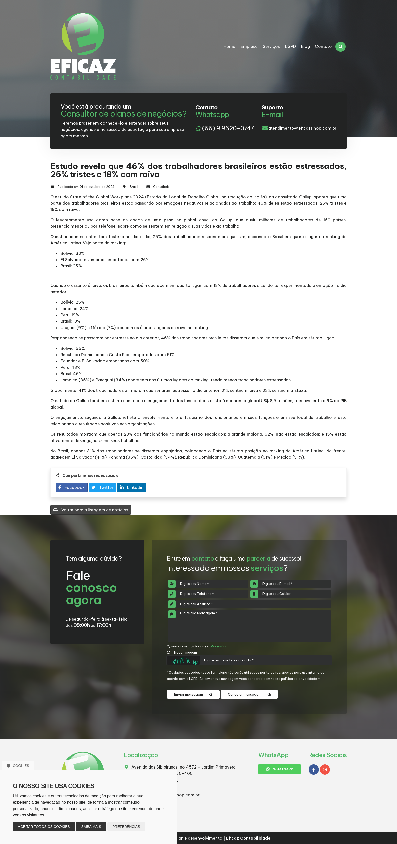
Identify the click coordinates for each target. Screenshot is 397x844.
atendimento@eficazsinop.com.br (302, 128)
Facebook (71, 487)
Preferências (126, 826)
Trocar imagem (182, 652)
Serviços (271, 46)
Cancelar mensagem (249, 694)
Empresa (249, 46)
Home (229, 46)
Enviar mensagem (193, 694)
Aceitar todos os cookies (44, 826)
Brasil (134, 187)
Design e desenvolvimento (193, 838)
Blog (305, 46)
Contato (323, 46)
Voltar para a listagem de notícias (90, 509)
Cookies (18, 766)
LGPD (290, 46)
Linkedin (131, 487)
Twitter (102, 487)
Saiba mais (91, 826)
